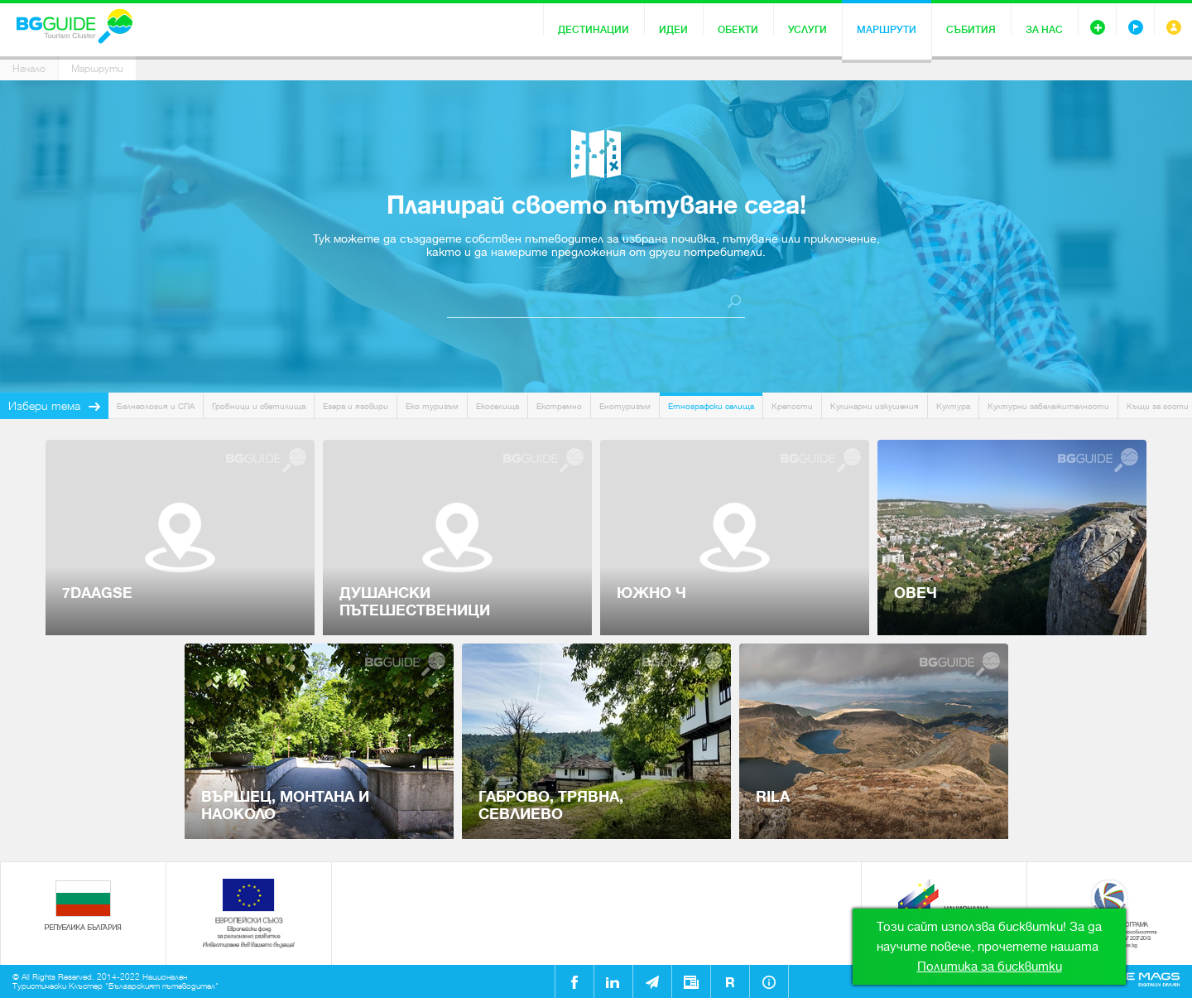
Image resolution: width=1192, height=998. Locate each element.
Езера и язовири (355, 406)
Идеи (673, 30)
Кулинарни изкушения (874, 406)
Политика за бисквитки (989, 966)
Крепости (792, 406)
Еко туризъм (432, 406)
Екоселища (497, 406)
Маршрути (886, 30)
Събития (971, 30)
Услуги (807, 30)
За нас (1044, 30)
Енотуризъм (625, 406)
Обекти (738, 30)
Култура (953, 406)
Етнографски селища (711, 406)
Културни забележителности (1048, 406)
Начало (29, 69)
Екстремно (559, 406)
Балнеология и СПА (156, 406)
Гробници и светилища (258, 406)
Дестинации (593, 30)
